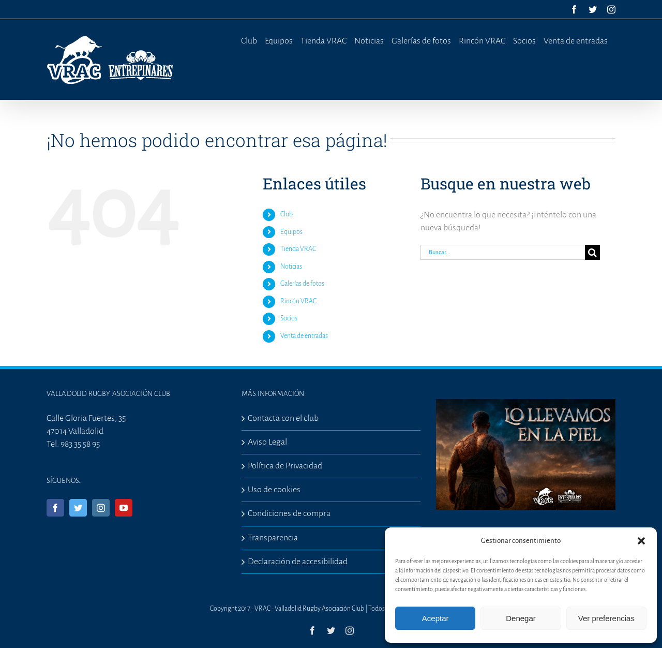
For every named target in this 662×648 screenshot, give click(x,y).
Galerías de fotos (302, 283)
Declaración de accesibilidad (298, 561)
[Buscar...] (502, 252)
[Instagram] (101, 508)
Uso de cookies (274, 489)
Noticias (291, 266)
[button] (641, 541)
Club (286, 214)
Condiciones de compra (289, 513)
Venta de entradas (304, 336)
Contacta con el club (283, 418)
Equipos (291, 231)
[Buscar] (592, 252)
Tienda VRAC (298, 249)
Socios (288, 318)
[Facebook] (55, 508)
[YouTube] (123, 508)
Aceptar (435, 618)
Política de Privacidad (285, 465)
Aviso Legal (267, 442)
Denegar (521, 618)
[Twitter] (78, 508)
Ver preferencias (606, 618)
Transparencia (273, 537)
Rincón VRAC (298, 301)
